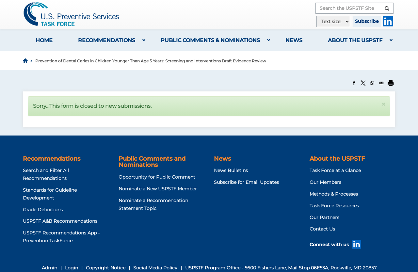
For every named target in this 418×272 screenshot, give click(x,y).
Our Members (325, 182)
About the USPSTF (355, 40)
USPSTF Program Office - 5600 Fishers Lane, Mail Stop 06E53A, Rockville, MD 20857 (281, 268)
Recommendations (106, 40)
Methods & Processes (334, 194)
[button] (383, 104)
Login (71, 268)
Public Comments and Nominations (152, 162)
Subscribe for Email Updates (246, 182)
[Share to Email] (381, 83)
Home (44, 40)
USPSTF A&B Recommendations (60, 221)
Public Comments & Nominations (210, 40)
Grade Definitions (43, 210)
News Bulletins (231, 170)
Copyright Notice (105, 268)
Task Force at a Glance (335, 170)
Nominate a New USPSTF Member (158, 189)
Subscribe (367, 21)
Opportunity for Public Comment (157, 177)
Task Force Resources (334, 206)
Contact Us (322, 229)
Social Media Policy (155, 268)
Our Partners (324, 217)
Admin (49, 268)
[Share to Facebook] (354, 83)
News (293, 40)
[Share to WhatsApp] (372, 83)
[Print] (390, 83)
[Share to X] (363, 83)
